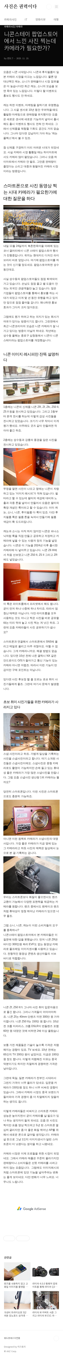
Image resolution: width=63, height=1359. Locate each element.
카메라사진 (10, 19)
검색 (48, 6)
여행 (56, 19)
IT (26, 19)
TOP (56, 1338)
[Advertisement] (31, 1209)
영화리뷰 (40, 19)
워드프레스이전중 (12, 1338)
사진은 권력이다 (20, 6)
